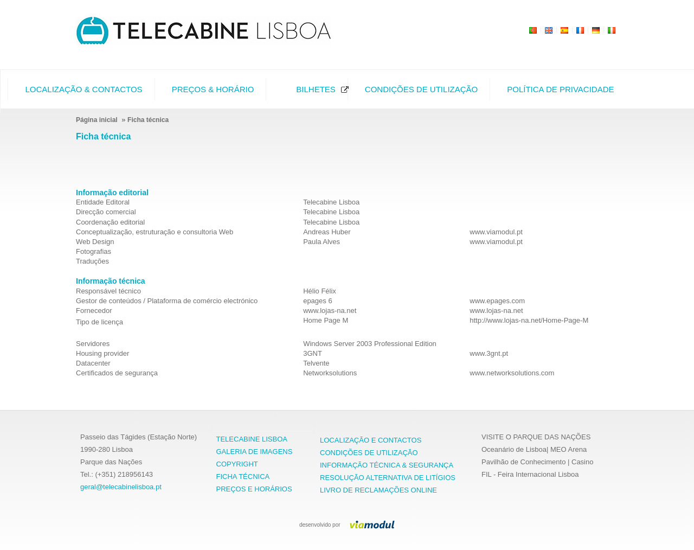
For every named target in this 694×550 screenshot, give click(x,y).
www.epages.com (497, 301)
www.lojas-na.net (496, 310)
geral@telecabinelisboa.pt (121, 487)
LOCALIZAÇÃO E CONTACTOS (370, 440)
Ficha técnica (103, 136)
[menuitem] (81, 89)
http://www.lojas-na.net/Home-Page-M (529, 320)
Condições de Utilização (421, 89)
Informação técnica (110, 281)
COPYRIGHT (237, 464)
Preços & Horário (213, 89)
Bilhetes (316, 89)
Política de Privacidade (560, 89)
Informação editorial (112, 192)
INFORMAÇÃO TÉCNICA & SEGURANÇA (386, 465)
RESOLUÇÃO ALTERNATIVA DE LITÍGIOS (387, 478)
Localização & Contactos (83, 89)
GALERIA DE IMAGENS (254, 451)
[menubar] (311, 89)
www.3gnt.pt (489, 353)
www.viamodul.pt (496, 232)
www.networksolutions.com (512, 373)
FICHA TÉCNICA (243, 476)
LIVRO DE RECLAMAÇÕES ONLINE (378, 490)
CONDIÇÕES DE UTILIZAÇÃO (369, 453)
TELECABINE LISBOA (252, 439)
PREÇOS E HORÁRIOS (254, 489)
